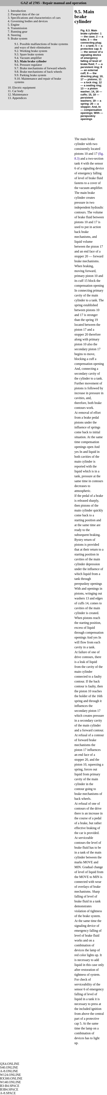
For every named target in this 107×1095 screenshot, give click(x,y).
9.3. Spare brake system (29, 54)
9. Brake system (17, 38)
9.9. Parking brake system (30, 75)
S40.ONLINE (9, 1067)
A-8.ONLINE (9, 1071)
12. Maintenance (18, 94)
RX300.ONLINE (11, 1078)
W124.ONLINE (10, 1074)
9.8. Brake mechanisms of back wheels (38, 71)
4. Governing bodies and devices (28, 21)
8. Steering (14, 35)
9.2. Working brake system (30, 51)
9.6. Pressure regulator (28, 64)
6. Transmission (17, 28)
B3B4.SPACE (9, 1089)
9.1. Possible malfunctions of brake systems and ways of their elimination (41, 45)
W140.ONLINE (10, 1082)
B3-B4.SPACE (9, 1085)
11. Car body (15, 91)
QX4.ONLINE (9, 1063)
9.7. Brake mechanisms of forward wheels (40, 68)
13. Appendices (17, 98)
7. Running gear (17, 31)
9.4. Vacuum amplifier (28, 57)
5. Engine (14, 24)
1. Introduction (17, 10)
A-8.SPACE (8, 1093)
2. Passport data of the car (23, 14)
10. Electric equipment (21, 87)
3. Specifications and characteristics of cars (34, 17)
